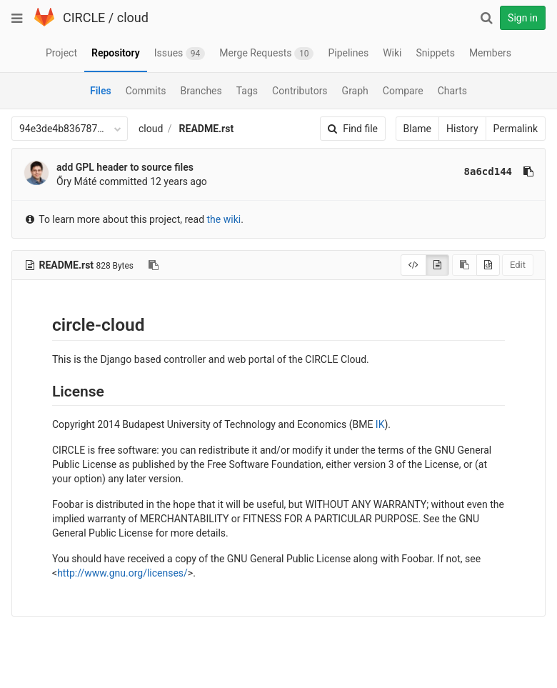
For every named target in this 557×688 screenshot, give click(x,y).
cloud (133, 17)
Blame (417, 128)
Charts (452, 90)
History (462, 128)
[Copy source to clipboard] (464, 265)
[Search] (486, 18)
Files (100, 90)
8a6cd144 (488, 171)
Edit (518, 264)
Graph (355, 90)
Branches (201, 90)
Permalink (515, 128)
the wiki (224, 219)
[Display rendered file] (437, 265)
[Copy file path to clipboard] (153, 265)
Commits (146, 90)
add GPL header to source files (125, 167)
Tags (247, 90)
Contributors (300, 90)
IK (380, 424)
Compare (403, 90)
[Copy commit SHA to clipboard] (528, 171)
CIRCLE (84, 17)
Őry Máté (76, 181)
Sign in (523, 18)
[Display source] (413, 265)
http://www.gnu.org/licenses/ (122, 573)
